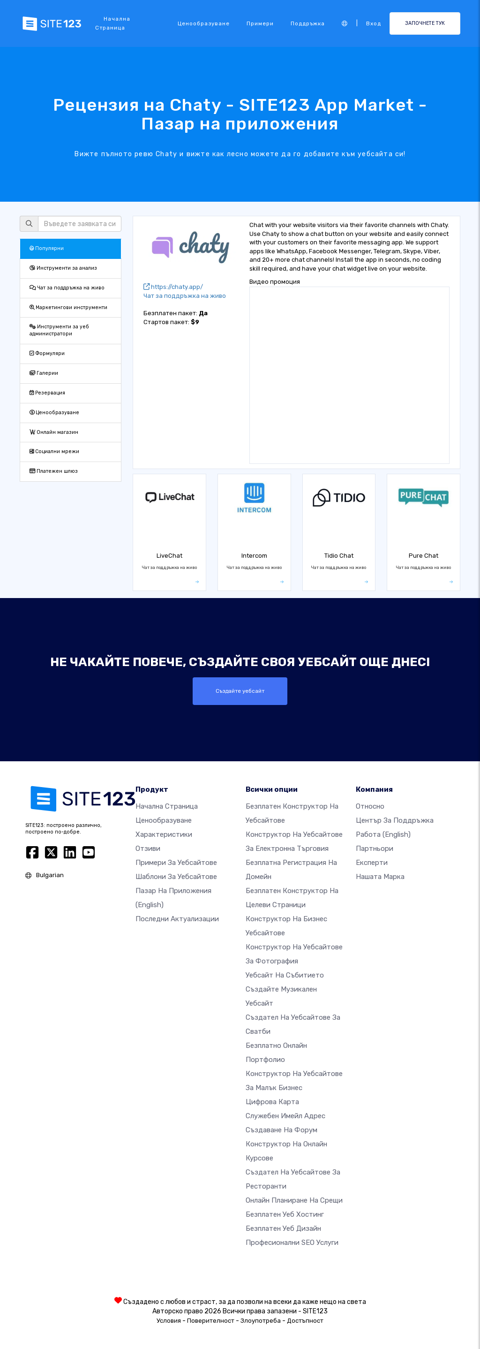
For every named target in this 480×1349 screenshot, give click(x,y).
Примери (260, 23)
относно (370, 806)
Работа (383, 834)
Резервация (47, 393)
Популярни (47, 248)
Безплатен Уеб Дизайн (283, 1228)
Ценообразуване (204, 23)
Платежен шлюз (54, 471)
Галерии (44, 373)
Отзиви (147, 848)
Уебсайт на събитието (285, 975)
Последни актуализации (177, 919)
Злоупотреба (260, 1320)
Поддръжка (308, 23)
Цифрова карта (272, 1102)
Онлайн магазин (54, 432)
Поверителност (210, 1320)
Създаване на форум (281, 1130)
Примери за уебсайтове (176, 862)
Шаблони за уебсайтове (176, 876)
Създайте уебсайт (240, 691)
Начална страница (112, 23)
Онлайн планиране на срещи (294, 1200)
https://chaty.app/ (173, 286)
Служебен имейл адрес (285, 1116)
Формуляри (47, 353)
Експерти (372, 862)
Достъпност (305, 1320)
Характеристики (163, 834)
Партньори (374, 848)
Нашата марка (380, 876)
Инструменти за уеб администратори (59, 330)
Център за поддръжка (395, 820)
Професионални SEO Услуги (292, 1242)
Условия (169, 1320)
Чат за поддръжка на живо (67, 288)
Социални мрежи (54, 451)
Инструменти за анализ (63, 268)
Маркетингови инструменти (68, 307)
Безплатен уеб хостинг (285, 1214)
